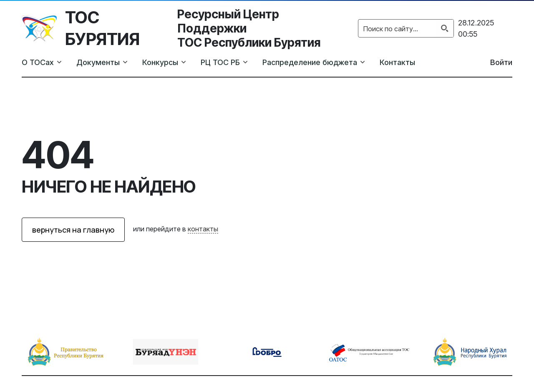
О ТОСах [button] (38, 62)
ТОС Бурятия (102, 28)
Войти (501, 62)
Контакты (397, 62)
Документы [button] (98, 62)
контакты (203, 229)
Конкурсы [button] (160, 62)
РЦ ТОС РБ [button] (220, 62)
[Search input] (397, 28)
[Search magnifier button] (444, 28)
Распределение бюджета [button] (309, 62)
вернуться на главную (73, 230)
